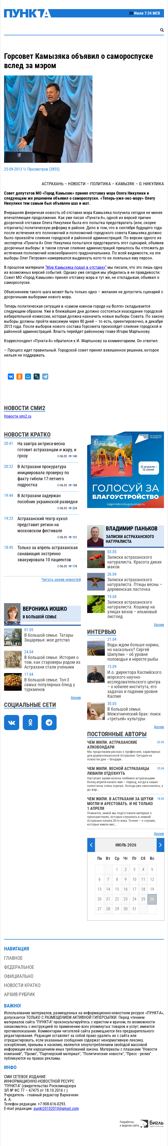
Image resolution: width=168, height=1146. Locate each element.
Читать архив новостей (61, 579)
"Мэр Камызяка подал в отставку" (75, 267)
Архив (76, 698)
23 (126, 899)
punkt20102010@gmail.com (56, 1108)
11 (143, 879)
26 (152, 899)
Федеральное (19, 967)
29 (117, 909)
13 (100, 889)
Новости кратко (22, 985)
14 (108, 889)
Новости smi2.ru (17, 416)
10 (134, 879)
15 (117, 889)
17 (134, 889)
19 (152, 889)
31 (134, 909)
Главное (13, 958)
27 (100, 909)
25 (143, 899)
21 (108, 899)
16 (126, 889)
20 (100, 899)
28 (108, 909)
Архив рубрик (19, 994)
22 (117, 899)
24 (134, 899)
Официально (18, 976)
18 (143, 889)
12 (152, 879)
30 (126, 909)
